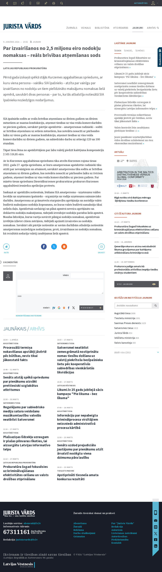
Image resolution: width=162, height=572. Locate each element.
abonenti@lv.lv (32, 523)
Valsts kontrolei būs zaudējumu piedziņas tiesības (131, 129)
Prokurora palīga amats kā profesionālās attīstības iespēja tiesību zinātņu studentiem (136, 269)
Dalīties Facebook (44, 246)
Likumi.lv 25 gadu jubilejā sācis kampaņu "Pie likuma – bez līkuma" (80, 394)
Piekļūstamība (120, 539)
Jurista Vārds (121, 332)
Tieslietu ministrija (124, 318)
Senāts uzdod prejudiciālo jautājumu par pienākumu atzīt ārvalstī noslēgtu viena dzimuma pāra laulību (80, 451)
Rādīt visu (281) (136, 352)
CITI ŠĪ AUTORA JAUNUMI (127, 213)
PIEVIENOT (87, 308)
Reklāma (78, 529)
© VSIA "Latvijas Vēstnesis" (89, 554)
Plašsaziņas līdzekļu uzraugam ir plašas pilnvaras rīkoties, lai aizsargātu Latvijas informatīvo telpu (26, 443)
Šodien (117, 50)
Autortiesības (119, 536)
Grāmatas (79, 536)
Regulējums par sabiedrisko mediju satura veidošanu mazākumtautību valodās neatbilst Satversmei (23, 413)
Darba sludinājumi (84, 533)
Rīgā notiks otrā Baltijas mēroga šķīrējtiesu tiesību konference (132, 199)
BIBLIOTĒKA (102, 27)
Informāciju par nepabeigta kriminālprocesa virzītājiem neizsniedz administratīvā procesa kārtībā (77, 421)
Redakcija (117, 526)
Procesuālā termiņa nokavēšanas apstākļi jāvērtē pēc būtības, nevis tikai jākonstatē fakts (25, 353)
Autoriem (117, 529)
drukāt (101, 252)
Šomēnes (140, 50)
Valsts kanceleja (123, 342)
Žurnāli (77, 526)
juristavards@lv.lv (26, 539)
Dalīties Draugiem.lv (64, 246)
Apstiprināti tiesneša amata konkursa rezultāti (77, 477)
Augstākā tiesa (10, 343)
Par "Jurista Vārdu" (122, 523)
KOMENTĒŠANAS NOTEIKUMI (28, 315)
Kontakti (116, 542)
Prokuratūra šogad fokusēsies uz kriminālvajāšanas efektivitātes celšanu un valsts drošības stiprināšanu (26, 473)
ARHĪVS (151, 27)
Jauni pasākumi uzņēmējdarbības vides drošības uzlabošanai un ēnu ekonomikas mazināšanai (133, 140)
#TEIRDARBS (120, 27)
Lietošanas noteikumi (124, 533)
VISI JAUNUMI (136, 284)
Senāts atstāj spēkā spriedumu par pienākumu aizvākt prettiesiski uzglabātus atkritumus (26, 383)
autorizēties (140, 3)
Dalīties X (54, 246)
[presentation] (87, 299)
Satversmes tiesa (11, 403)
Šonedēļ (128, 50)
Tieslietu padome (65, 471)
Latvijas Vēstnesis (66, 385)
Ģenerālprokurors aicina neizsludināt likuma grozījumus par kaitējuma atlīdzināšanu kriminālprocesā (135, 249)
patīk (6, 252)
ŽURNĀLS (71, 27)
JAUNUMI (137, 27)
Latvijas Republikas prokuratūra (25, 68)
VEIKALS (86, 27)
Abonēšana (80, 523)
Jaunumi (37, 41)
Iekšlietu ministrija (124, 337)
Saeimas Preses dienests (127, 323)
